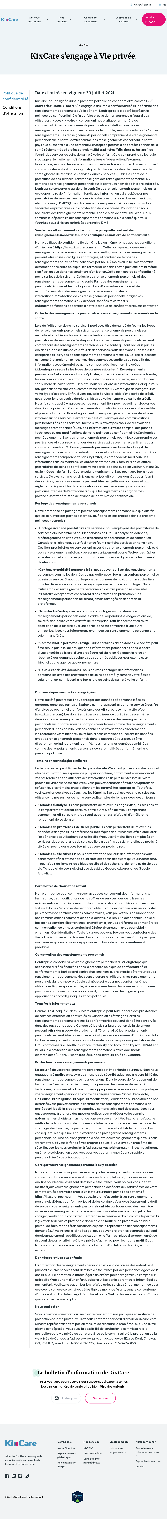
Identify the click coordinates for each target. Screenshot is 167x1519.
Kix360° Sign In (140, 4)
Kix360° (88, 1448)
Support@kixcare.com (148, 1461)
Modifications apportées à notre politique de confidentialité (91, 306)
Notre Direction (66, 1448)
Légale (140, 1466)
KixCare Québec (93, 1453)
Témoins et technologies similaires (76, 286)
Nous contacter (146, 306)
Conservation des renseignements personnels (78, 291)
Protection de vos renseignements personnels (90, 296)
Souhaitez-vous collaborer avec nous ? (147, 1452)
